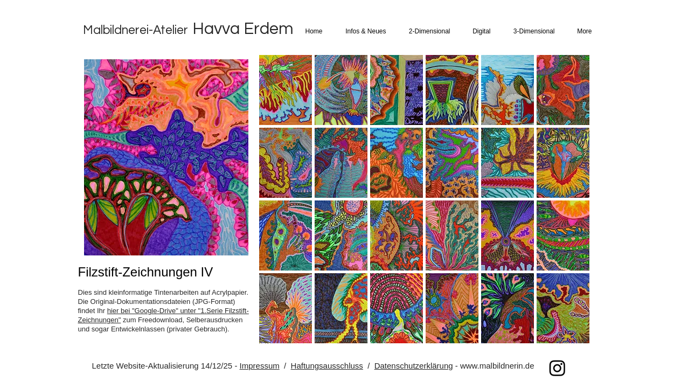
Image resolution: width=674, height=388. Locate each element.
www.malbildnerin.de (497, 365)
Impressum (260, 365)
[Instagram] (557, 367)
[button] (363, 31)
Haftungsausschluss (327, 365)
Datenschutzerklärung (413, 365)
